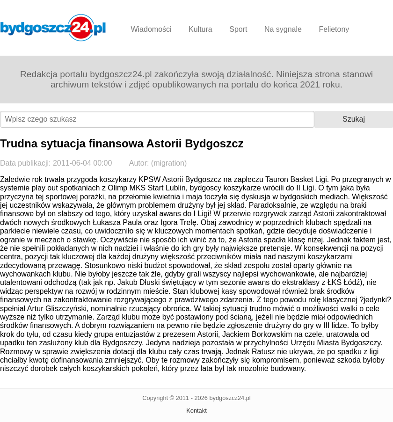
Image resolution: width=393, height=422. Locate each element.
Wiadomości (151, 29)
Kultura (200, 29)
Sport (238, 29)
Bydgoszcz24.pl (53, 28)
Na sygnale (283, 29)
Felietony (334, 29)
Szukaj (353, 119)
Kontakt (196, 410)
